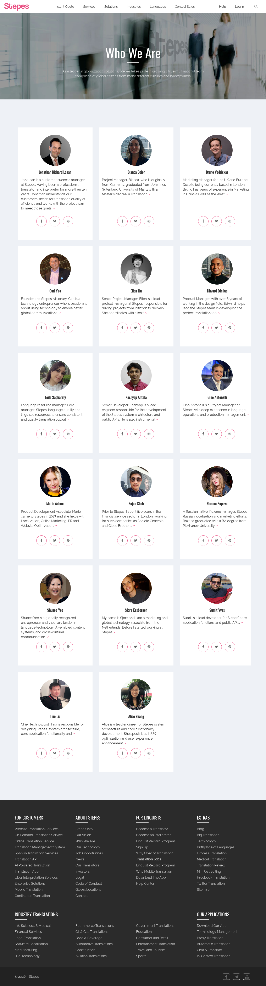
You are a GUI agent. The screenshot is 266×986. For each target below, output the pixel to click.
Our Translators (87, 865)
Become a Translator (152, 829)
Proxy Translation (210, 938)
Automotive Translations (94, 944)
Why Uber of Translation (154, 853)
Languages (158, 7)
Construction (85, 950)
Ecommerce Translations (95, 926)
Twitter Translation (211, 884)
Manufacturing (26, 950)
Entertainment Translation (155, 944)
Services (89, 7)
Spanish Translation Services (36, 853)
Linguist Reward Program (155, 841)
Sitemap (203, 890)
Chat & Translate (209, 950)
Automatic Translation (213, 944)
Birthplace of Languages (215, 847)
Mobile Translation (29, 890)
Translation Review (211, 865)
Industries (134, 7)
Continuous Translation (32, 896)
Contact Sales (185, 7)
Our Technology (88, 847)
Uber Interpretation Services (36, 878)
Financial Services (28, 932)
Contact (82, 896)
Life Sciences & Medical (33, 926)
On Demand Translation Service (39, 835)
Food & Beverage (89, 938)
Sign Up (142, 847)
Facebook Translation (213, 878)
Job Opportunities (89, 853)
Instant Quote (64, 7)
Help (222, 7)
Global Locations (88, 890)
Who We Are (85, 841)
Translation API (26, 859)
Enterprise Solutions (30, 884)
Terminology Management (217, 932)
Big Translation (208, 835)
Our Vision (83, 835)
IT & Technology (27, 956)
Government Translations (155, 926)
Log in (239, 7)
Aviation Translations (91, 956)
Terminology (206, 841)
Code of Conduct (89, 884)
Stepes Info (84, 829)
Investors (83, 871)
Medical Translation (211, 859)
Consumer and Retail (152, 938)
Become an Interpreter (153, 835)
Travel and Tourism (150, 950)
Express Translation (212, 853)
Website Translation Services (37, 829)
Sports (141, 956)
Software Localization (31, 944)
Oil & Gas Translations (92, 932)
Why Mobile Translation (154, 871)
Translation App (27, 871)
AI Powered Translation (32, 865)
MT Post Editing (209, 871)
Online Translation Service (34, 841)
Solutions (111, 7)
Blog (200, 829)
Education (144, 932)
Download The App (151, 878)
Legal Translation (28, 938)
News (80, 859)
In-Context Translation (213, 956)
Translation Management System (40, 847)
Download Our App (212, 926)
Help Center (145, 884)
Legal (80, 878)
